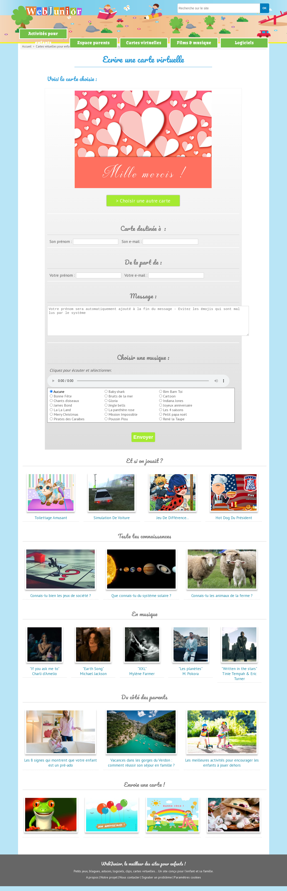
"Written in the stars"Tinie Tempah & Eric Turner (239, 676)
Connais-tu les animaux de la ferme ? (222, 598)
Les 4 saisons (173, 414)
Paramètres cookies (187, 882)
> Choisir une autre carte (143, 200)
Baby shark (116, 396)
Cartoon (169, 401)
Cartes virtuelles (143, 42)
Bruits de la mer (120, 401)
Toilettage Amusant (51, 520)
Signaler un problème (157, 882)
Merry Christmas (66, 419)
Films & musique (194, 42)
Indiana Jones (173, 405)
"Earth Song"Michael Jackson (93, 673)
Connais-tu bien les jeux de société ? (60, 598)
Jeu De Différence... (173, 520)
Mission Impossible (122, 419)
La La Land (62, 414)
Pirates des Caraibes (69, 423)
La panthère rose (121, 414)
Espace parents (93, 42)
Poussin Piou (118, 423)
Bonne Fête (63, 401)
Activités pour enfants (43, 38)
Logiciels (244, 42)
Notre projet (108, 882)
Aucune (57, 396)
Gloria (113, 405)
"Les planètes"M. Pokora (190, 673)
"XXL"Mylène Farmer (142, 673)
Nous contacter (129, 882)
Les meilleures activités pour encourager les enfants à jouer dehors (222, 765)
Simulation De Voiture (112, 520)
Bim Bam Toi (172, 396)
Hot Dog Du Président (234, 520)
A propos (92, 882)
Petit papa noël (175, 419)
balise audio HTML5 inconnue (138, 385)
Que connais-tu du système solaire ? (141, 598)
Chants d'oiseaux (66, 405)
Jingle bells (116, 410)
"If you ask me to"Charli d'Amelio (44, 673)
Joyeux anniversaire (177, 410)
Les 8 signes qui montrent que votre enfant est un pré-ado (60, 765)
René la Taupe (173, 423)
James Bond (63, 410)
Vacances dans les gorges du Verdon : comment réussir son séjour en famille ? (141, 765)
